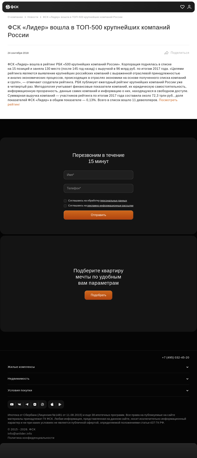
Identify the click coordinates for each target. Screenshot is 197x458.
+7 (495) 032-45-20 (175, 357)
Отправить (98, 215)
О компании (15, 17)
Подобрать (98, 295)
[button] (176, 53)
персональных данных (113, 200)
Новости (31, 17)
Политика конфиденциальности (31, 437)
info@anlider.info (20, 433)
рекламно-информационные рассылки (110, 205)
